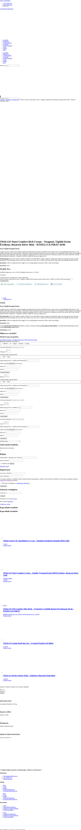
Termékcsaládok (7, 43)
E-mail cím (5, 343)
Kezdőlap (2, 99)
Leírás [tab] (4, 165)
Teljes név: (3, 234)
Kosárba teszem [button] (7, 415)
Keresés (2, 65)
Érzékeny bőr (15, 99)
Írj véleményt (3, 207)
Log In (15, 368)
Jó (10, 211)
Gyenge (27, 211)
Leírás (2, 274)
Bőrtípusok (6, 41)
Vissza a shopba (16, 718)
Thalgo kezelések (7, 45)
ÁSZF (4, 675)
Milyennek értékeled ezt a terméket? (9, 209)
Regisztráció (3, 356)
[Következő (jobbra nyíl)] (2, 829)
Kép (4, 225)
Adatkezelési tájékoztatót (22, 353)
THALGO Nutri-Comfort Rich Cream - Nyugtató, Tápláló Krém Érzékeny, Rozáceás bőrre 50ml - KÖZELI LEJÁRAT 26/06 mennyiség (34, 146)
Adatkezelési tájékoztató (6, 350)
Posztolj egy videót (22, 207)
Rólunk (5, 658)
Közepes (21, 211)
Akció (4, 47)
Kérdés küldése (4, 266)
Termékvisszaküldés (8, 679)
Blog (4, 50)
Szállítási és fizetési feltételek (10, 678)
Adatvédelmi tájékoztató (9, 677)
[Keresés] (19, 98)
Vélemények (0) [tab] (7, 167)
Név (1, 559)
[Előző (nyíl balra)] (0, 829)
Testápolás (5, 44)
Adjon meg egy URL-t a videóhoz (12, 229)
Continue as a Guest (5, 374)
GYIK (4, 656)
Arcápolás (5, 40)
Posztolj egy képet (32, 207)
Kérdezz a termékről (12, 207)
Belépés (12, 333)
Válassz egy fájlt (4, 231)
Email (2, 237)
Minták (5, 48)
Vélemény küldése (5, 240)
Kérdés (2, 245)
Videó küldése (4, 285)
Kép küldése (3, 308)
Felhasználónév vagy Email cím (11, 327)
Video (8, 225)
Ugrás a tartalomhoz (5, 0)
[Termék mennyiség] (71, 147)
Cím (5, 215)
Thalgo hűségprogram (8, 659)
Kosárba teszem (4, 148)
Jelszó (4, 330)
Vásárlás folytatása (19, 724)
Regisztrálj (10, 371)
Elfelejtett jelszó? (4, 336)
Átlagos (15, 211)
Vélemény (3, 220)
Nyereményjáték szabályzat (10, 660)
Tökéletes (5, 211)
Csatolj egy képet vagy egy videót (8, 223)
